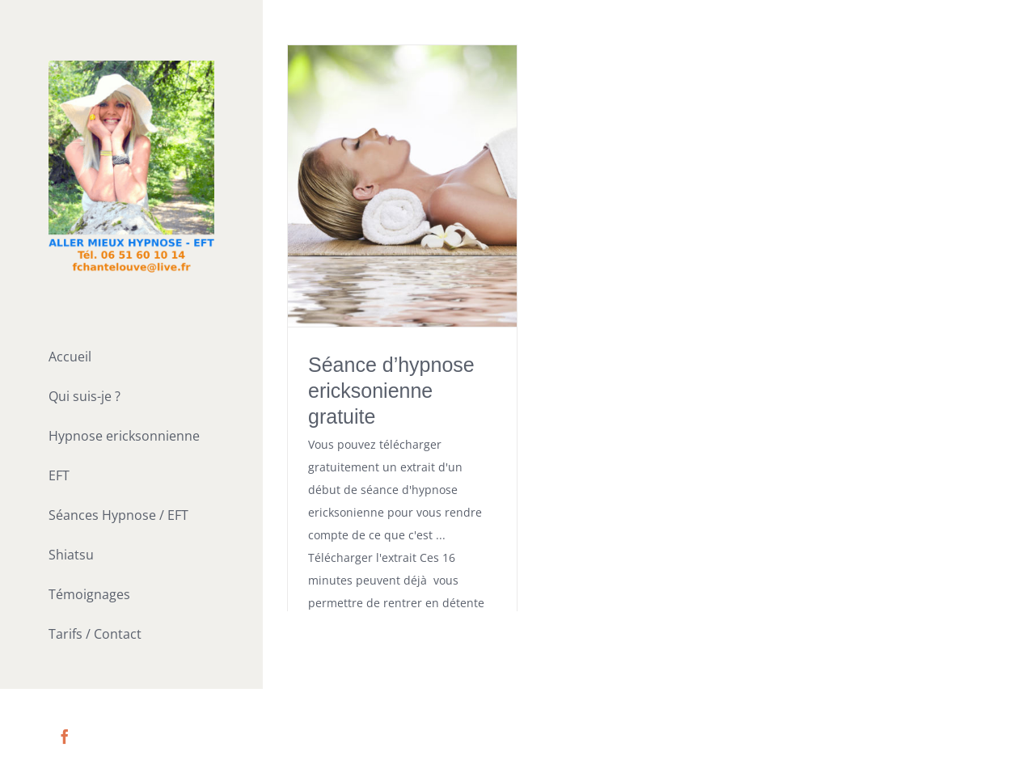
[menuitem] (131, 358)
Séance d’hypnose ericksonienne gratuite (391, 390)
